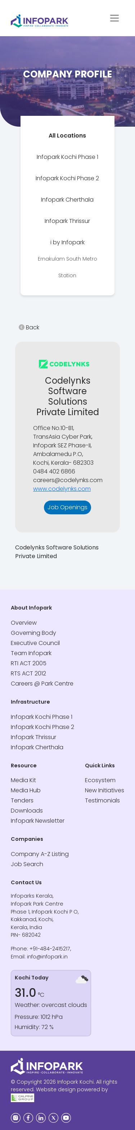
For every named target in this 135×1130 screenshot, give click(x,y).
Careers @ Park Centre (42, 683)
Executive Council (35, 643)
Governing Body (33, 633)
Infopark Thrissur (67, 221)
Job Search (27, 864)
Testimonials (102, 800)
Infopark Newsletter (37, 821)
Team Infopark (31, 653)
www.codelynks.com (62, 489)
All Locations (67, 135)
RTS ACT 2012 (28, 673)
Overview (24, 623)
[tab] (67, 135)
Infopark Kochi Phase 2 (67, 178)
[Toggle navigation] (114, 18)
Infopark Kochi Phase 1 (67, 157)
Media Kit (23, 780)
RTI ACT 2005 (28, 663)
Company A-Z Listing (40, 854)
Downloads (27, 810)
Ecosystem (100, 780)
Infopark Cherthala (67, 199)
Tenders (22, 800)
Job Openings (67, 507)
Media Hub (26, 790)
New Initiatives (104, 790)
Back (29, 327)
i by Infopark (67, 258)
